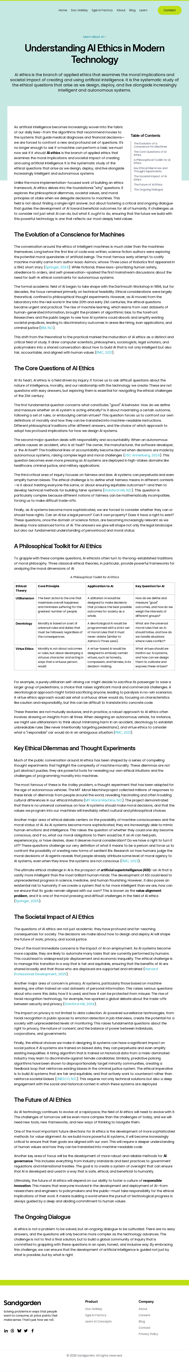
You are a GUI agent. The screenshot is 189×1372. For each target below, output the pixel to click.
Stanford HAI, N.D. (118, 490)
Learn (143, 10)
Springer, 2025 (27, 901)
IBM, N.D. (47, 327)
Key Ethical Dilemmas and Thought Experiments (150, 169)
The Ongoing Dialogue (148, 189)
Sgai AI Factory (102, 10)
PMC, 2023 (130, 861)
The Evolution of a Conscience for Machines (150, 145)
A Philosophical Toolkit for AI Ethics (152, 161)
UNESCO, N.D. (66, 1079)
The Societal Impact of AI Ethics (150, 177)
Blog (132, 10)
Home (63, 10)
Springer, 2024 (57, 267)
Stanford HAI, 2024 (79, 1004)
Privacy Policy (148, 1334)
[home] (27, 10)
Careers (144, 1315)
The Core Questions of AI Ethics (150, 153)
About (121, 10)
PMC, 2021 (104, 352)
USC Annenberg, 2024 (142, 455)
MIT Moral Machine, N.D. (103, 800)
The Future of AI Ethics (148, 184)
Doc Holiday (79, 10)
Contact (170, 10)
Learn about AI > (94, 37)
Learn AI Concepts (98, 1321)
